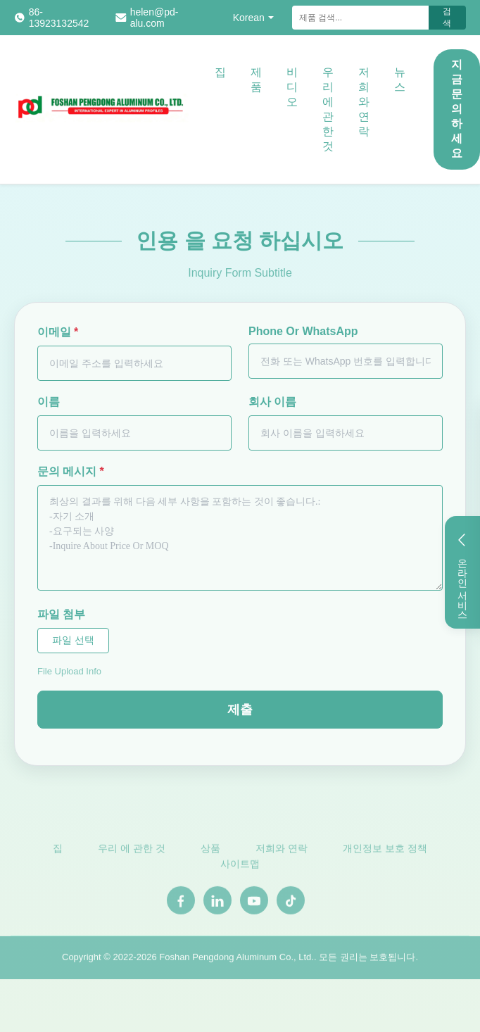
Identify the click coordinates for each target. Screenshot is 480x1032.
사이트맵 (240, 866)
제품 (256, 79)
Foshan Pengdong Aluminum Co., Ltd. (236, 959)
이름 (48, 402)
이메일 (57, 332)
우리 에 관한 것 (328, 109)
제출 (240, 710)
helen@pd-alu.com (154, 17)
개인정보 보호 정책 (385, 850)
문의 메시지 (70, 471)
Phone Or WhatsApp (303, 331)
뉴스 (399, 79)
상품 (210, 850)
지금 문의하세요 (456, 108)
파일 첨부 (61, 614)
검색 (447, 17)
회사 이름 (272, 402)
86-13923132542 (59, 17)
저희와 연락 (364, 101)
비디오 (292, 87)
